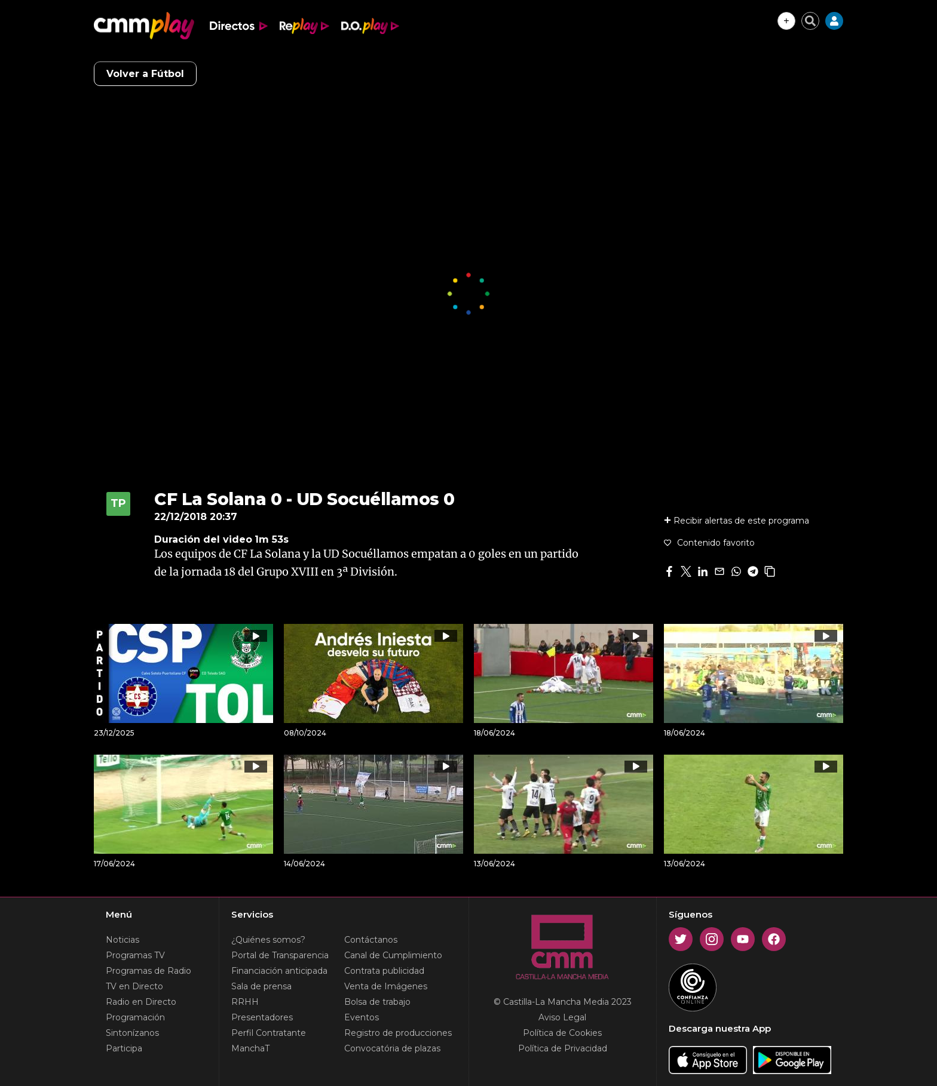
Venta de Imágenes (385, 986)
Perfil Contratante (268, 1032)
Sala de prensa (261, 986)
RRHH (245, 1001)
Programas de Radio (148, 970)
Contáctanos (370, 939)
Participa (124, 1048)
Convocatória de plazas (392, 1048)
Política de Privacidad (562, 1048)
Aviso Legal (562, 1017)
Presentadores (262, 1017)
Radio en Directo (141, 1001)
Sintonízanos (132, 1032)
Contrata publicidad (384, 970)
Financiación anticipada (279, 970)
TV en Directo (134, 986)
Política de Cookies (562, 1032)
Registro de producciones (398, 1032)
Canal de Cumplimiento (393, 955)
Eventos (361, 1017)
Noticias (122, 939)
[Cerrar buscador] (810, 21)
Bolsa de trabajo (377, 1001)
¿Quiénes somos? (268, 939)
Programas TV (135, 955)
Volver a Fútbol (145, 73)
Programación (135, 1017)
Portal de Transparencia (280, 955)
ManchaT (250, 1048)
